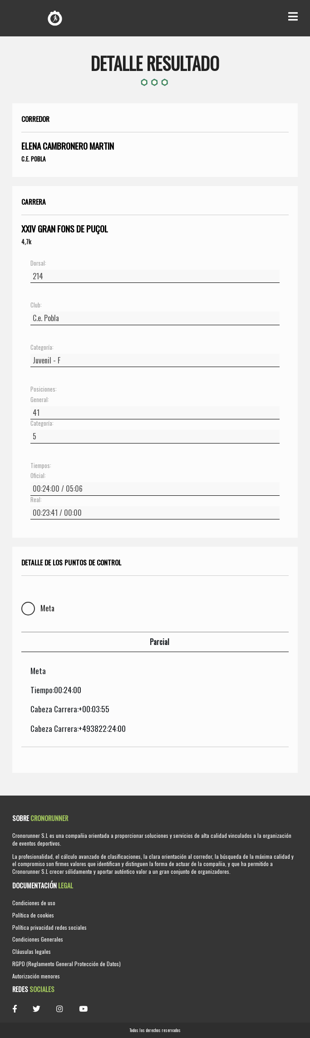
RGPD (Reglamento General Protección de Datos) (66, 963)
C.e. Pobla (33, 158)
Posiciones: (43, 389)
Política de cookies (33, 915)
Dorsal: (38, 263)
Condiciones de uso (33, 903)
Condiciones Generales (37, 939)
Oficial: (38, 476)
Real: (36, 500)
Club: (36, 305)
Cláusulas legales (31, 951)
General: (39, 400)
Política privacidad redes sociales (49, 927)
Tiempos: (40, 466)
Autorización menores (36, 976)
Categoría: (42, 347)
